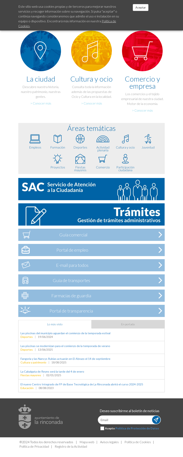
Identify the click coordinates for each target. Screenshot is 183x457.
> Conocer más (40, 103)
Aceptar (140, 7)
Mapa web (87, 442)
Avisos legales (109, 442)
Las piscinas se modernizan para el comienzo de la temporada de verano (65, 346)
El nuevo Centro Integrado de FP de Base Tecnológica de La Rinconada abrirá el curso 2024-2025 (82, 384)
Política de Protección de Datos (137, 428)
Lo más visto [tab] (55, 324)
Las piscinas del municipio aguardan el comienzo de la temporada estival (65, 333)
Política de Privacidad (34, 446)
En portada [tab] (128, 324)
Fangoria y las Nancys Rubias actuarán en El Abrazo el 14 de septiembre (65, 358)
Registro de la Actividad (71, 446)
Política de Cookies (137, 442)
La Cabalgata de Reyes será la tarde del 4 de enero (52, 371)
